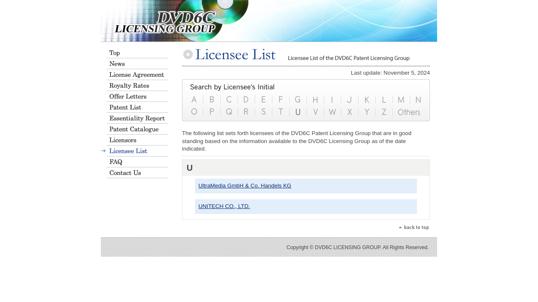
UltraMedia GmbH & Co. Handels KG (244, 185)
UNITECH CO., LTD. (224, 206)
